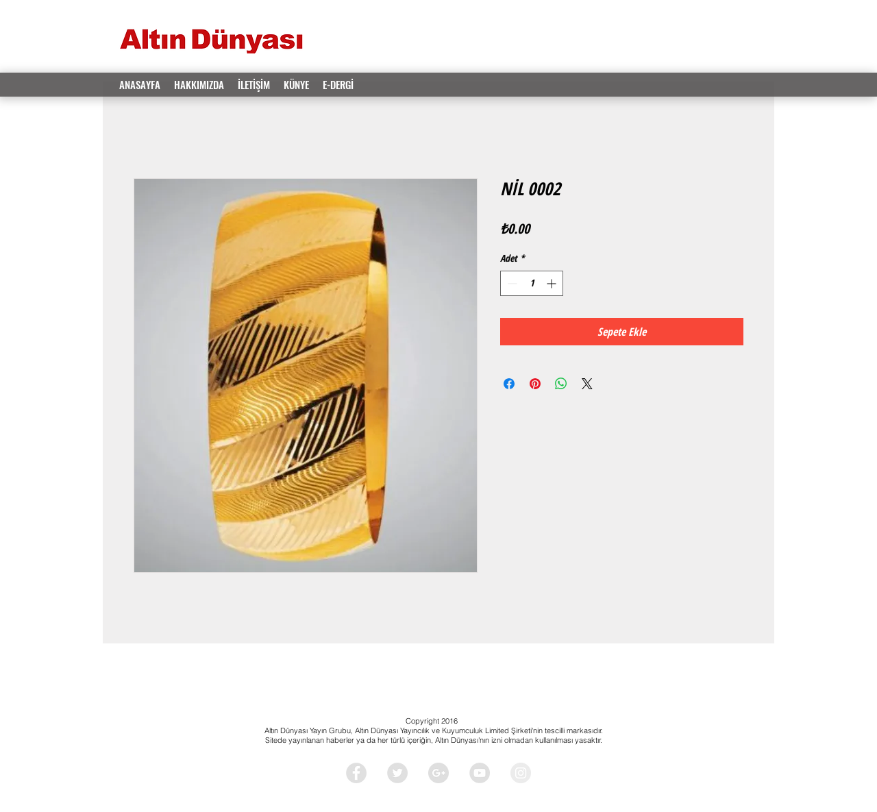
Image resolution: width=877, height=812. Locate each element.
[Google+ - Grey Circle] (438, 773)
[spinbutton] (531, 283)
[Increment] (552, 283)
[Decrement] (510, 283)
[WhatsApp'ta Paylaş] (561, 384)
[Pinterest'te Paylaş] (535, 384)
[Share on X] (587, 384)
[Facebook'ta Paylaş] (509, 384)
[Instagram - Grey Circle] (520, 773)
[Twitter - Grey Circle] (397, 773)
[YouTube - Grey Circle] (479, 773)
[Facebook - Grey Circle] (356, 773)
